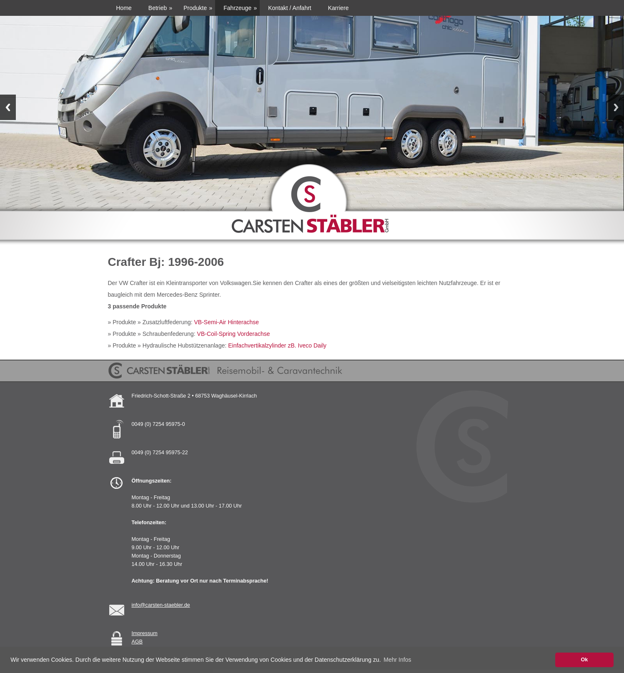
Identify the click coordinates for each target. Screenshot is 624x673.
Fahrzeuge (237, 8)
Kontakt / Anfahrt (289, 8)
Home (124, 8)
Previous (8, 107)
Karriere (338, 8)
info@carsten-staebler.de (161, 605)
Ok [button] (584, 660)
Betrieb (157, 8)
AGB (137, 642)
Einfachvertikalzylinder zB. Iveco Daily (277, 345)
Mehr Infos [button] (397, 659)
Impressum (145, 633)
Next (616, 107)
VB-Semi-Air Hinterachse (226, 322)
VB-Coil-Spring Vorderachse (233, 333)
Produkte (195, 8)
